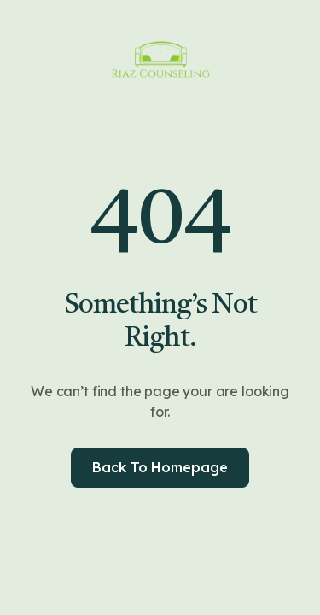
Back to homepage (159, 467)
